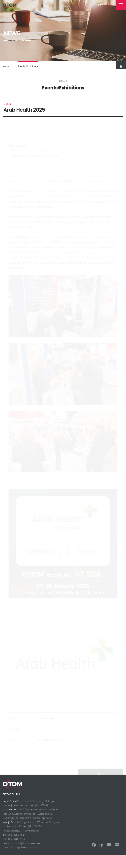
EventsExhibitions (28, 68)
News (6, 68)
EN (108, 5)
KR (99, 5)
